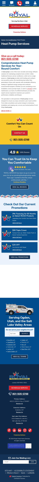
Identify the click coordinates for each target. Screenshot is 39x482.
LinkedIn (20, 430)
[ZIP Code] (14, 333)
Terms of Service (20, 446)
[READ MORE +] (6, 111)
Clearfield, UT (11, 342)
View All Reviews (19, 187)
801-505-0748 (19, 3)
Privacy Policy (15, 446)
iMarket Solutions (17, 476)
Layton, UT (10, 349)
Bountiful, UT (11, 340)
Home (3, 40)
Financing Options (19, 32)
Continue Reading (19, 182)
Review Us (19, 404)
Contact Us (19, 133)
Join (32, 462)
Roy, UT (23, 345)
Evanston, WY (11, 345)
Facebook (9, 430)
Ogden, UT (24, 340)
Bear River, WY (25, 349)
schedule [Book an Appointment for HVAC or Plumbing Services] (29, 89)
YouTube (14, 430)
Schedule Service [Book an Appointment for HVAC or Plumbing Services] (19, 26)
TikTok (30, 430)
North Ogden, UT (12, 351)
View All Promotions (19, 257)
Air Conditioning (11, 40)
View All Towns (19, 357)
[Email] (19, 462)
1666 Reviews (25, 152)
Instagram (25, 430)
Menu (4, 5)
